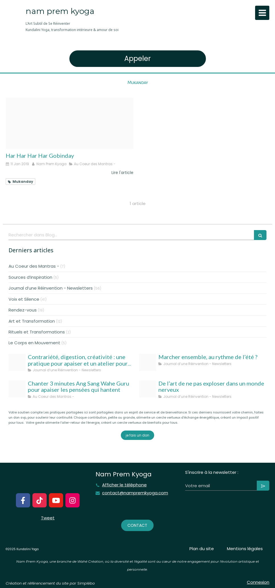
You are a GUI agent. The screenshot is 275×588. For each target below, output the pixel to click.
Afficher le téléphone (124, 484)
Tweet (48, 518)
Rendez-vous (23, 310)
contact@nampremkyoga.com (135, 492)
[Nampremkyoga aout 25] (17, 362)
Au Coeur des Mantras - (34, 266)
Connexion (258, 582)
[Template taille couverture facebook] (147, 362)
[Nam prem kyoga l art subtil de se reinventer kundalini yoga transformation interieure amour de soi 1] (147, 389)
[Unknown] (69, 123)
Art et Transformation (32, 321)
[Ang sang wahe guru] (17, 389)
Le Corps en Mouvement (34, 343)
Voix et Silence (24, 299)
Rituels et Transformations (37, 332)
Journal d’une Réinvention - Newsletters (51, 288)
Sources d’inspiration (30, 277)
